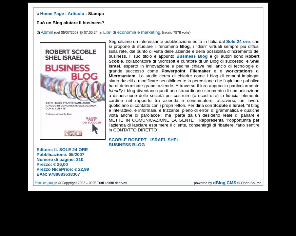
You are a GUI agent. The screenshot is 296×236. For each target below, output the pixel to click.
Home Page (52, 13)
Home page (45, 182)
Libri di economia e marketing (131, 32)
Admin (47, 32)
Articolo (76, 13)
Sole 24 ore (238, 41)
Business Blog (191, 56)
